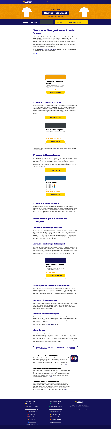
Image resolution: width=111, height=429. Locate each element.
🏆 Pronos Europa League (32, 406)
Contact (83, 406)
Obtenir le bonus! (55, 141)
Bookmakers (60, 2)
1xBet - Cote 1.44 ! (55, 170)
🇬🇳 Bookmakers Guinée (55, 414)
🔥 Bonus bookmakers (55, 419)
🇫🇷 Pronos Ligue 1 (31, 416)
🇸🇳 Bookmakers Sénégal (55, 416)
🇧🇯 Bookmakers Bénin (55, 403)
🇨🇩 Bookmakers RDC (55, 411)
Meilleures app (82, 2)
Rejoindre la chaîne (55, 92)
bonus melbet (56, 148)
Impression (71, 406)
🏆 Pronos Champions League (32, 403)
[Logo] (27, 1)
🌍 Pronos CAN (32, 422)
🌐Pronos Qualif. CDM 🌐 (32, 424)
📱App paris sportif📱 (55, 422)
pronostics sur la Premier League (48, 49)
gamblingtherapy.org (83, 409)
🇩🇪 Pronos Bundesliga (32, 411)
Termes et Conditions (77, 406)
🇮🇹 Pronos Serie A (31, 414)
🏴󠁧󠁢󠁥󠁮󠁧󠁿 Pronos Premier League (31, 409)
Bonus (71, 2)
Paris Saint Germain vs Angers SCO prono (47, 368)
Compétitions (47, 2)
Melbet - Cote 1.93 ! (55, 117)
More (66, 364)
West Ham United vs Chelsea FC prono (46, 381)
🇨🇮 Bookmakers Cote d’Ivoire (55, 409)
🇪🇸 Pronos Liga (31, 419)
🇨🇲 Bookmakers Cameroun (55, 406)
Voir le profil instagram (55, 275)
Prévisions (36, 2)
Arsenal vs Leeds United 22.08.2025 (45, 356)
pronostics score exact (51, 324)
